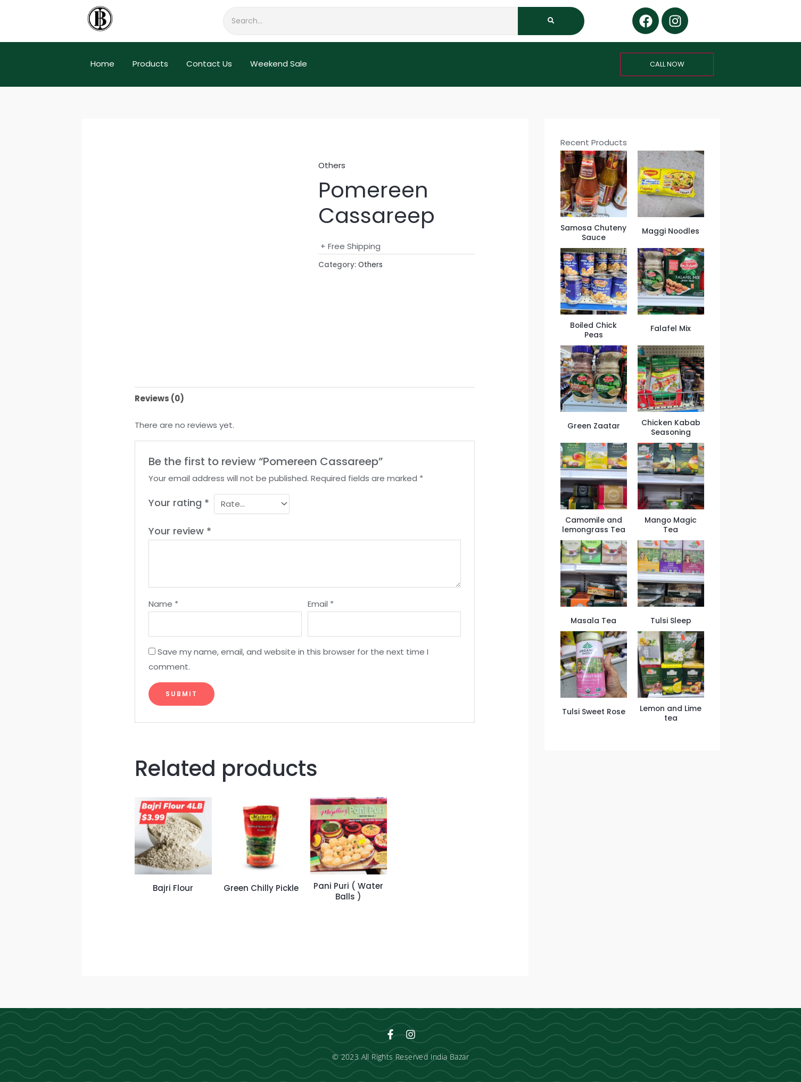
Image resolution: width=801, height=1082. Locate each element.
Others (331, 165)
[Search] (370, 21)
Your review (179, 531)
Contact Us (209, 63)
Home (102, 63)
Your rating (178, 502)
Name (163, 603)
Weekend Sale (278, 63)
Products (150, 63)
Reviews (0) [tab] (159, 398)
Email (321, 603)
